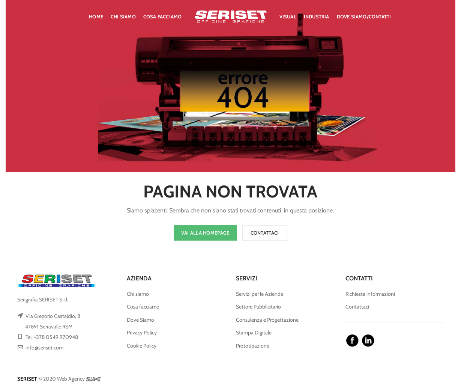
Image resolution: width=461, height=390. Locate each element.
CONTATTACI (265, 233)
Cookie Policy (141, 345)
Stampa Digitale (254, 332)
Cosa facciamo (143, 306)
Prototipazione (252, 345)
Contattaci (357, 306)
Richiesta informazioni (370, 294)
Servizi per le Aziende (259, 294)
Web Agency (71, 378)
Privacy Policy (142, 332)
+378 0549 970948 (56, 337)
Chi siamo (138, 294)
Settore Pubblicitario (258, 306)
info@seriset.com (44, 347)
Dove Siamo (140, 319)
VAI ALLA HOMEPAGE (205, 233)
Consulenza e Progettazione (267, 319)
